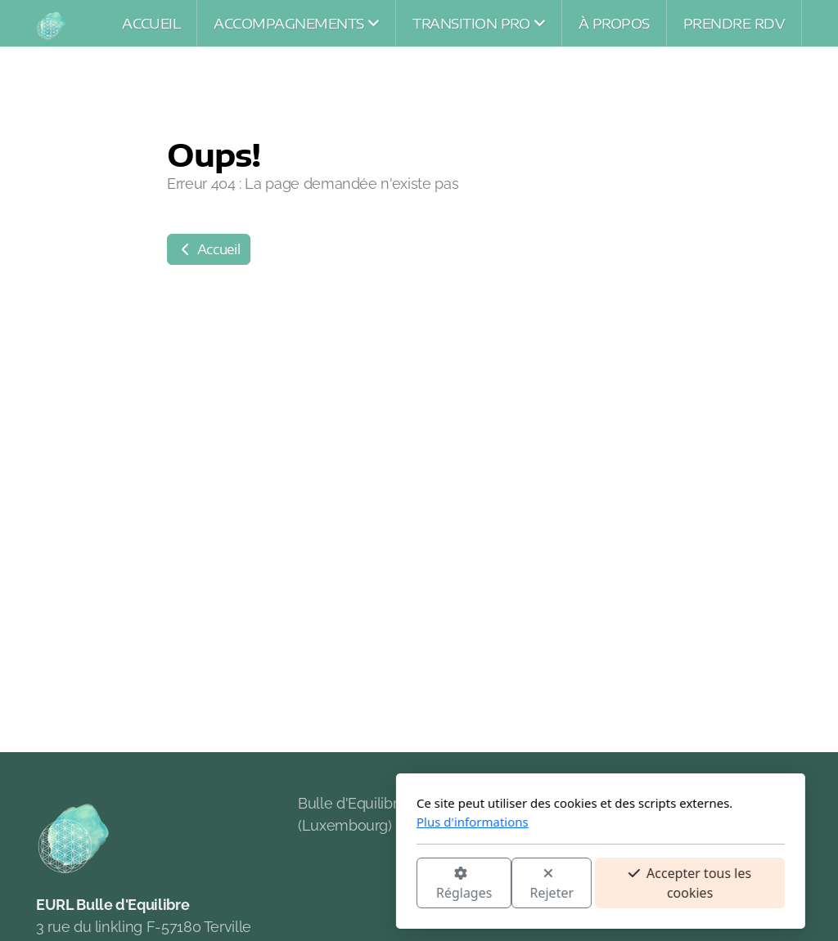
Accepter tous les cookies (508, 883)
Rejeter (371, 884)
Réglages (282, 884)
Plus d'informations (291, 821)
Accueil (209, 249)
